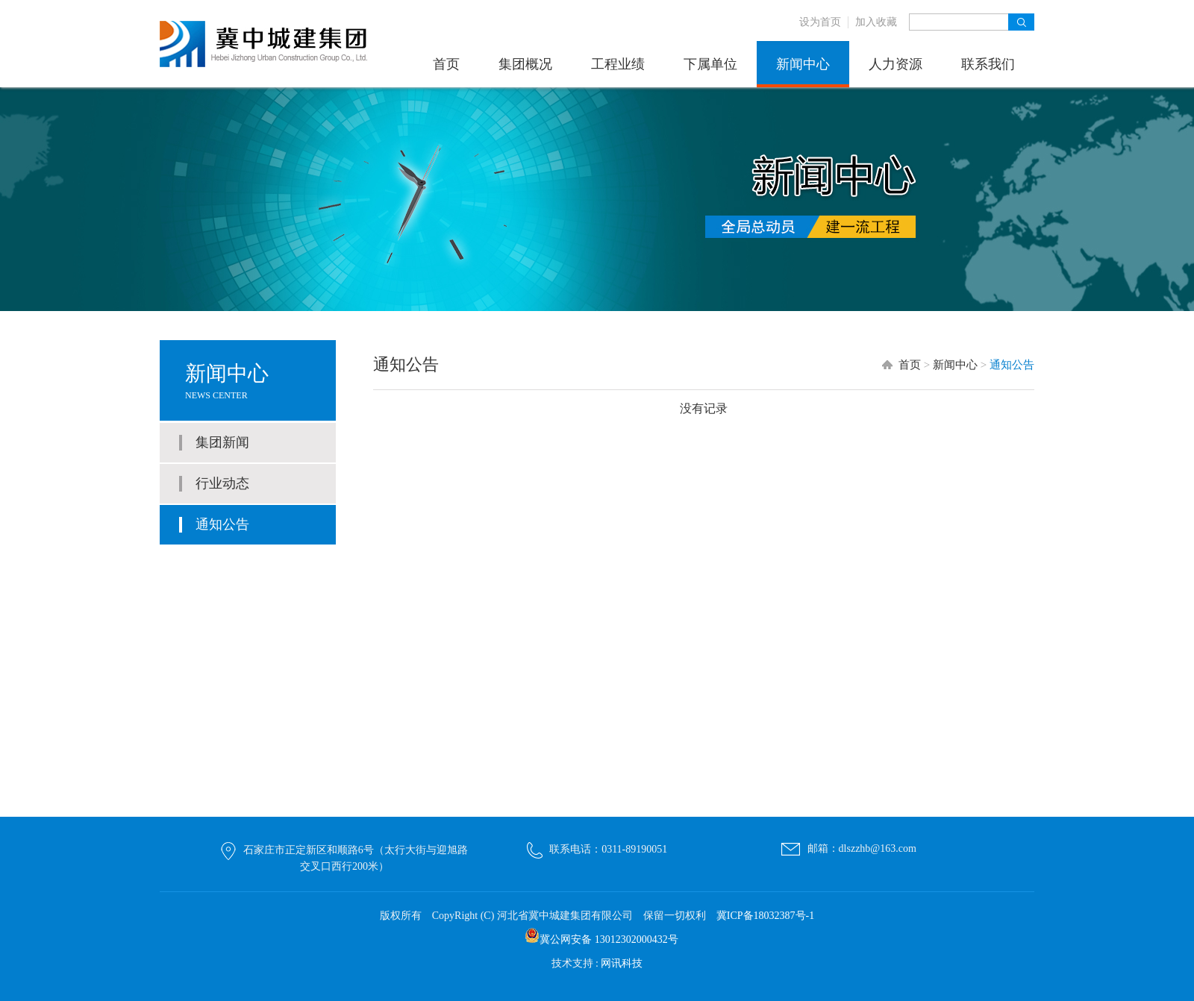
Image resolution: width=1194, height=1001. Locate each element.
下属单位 (710, 64)
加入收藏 (876, 22)
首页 (446, 64)
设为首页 (820, 22)
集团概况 (525, 64)
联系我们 (988, 64)
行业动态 (222, 483)
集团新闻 (222, 442)
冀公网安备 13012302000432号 (609, 939)
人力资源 (895, 64)
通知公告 (222, 524)
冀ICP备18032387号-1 (765, 915)
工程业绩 (618, 64)
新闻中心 (803, 64)
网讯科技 (622, 963)
